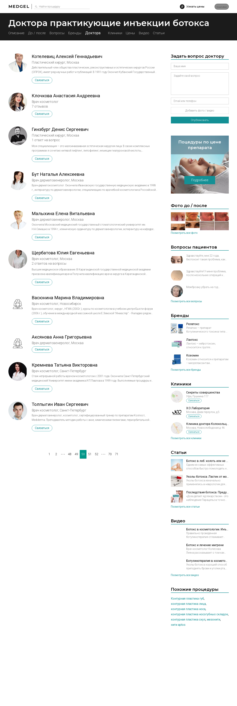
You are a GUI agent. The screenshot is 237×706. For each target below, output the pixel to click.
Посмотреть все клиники (186, 438)
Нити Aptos (178, 625)
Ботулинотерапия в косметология (207, 561)
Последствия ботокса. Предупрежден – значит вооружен (207, 492)
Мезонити (213, 619)
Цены (154, 33)
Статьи (191, 33)
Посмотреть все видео (185, 575)
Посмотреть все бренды (186, 369)
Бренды (89, 33)
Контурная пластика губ (187, 598)
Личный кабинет (213, 6)
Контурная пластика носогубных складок (199, 614)
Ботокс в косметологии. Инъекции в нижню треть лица (207, 529)
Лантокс (192, 339)
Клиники (134, 33)
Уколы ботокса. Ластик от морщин (207, 476)
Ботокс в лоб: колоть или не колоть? (207, 461)
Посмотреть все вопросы (186, 301)
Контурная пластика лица (188, 604)
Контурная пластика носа (188, 609)
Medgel (19, 6)
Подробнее (199, 180)
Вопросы (67, 33)
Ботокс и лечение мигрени (205, 545)
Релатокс (192, 324)
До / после (42, 33)
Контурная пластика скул (188, 619)
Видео (172, 33)
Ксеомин (192, 355)
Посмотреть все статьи (185, 506)
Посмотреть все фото (184, 232)
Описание (17, 33)
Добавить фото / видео (199, 110)
